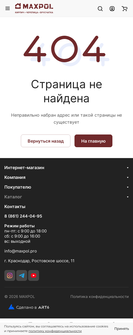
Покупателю (17, 187)
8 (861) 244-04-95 (23, 216)
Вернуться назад (46, 141)
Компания (14, 177)
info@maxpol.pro (20, 251)
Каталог (13, 196)
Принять (121, 329)
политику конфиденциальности (55, 331)
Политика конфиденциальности (99, 296)
